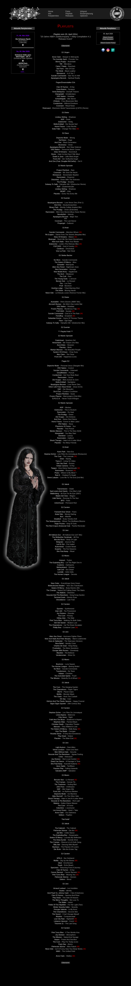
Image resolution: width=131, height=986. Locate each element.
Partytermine (53, 16)
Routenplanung (86, 14)
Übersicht (65, 46)
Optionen (84, 16)
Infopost (83, 11)
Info (49, 14)
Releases (69, 16)
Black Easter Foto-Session (107, 38)
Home (50, 11)
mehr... (23, 72)
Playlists (68, 14)
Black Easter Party (108, 43)
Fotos (67, 11)
